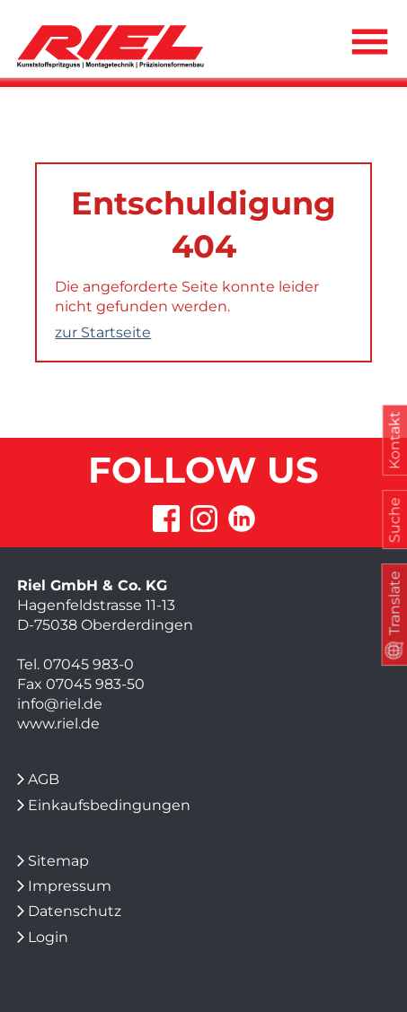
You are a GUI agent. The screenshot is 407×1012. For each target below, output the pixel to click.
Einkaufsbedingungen (109, 805)
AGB (43, 779)
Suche (394, 520)
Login (48, 937)
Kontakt (394, 441)
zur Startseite (103, 332)
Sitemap (58, 860)
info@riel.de (59, 703)
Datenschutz (74, 911)
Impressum (69, 885)
